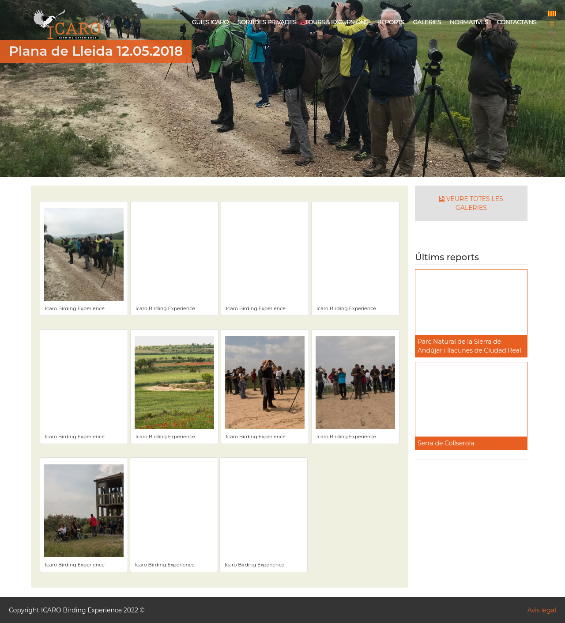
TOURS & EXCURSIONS (336, 22)
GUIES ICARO (210, 22)
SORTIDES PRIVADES (266, 22)
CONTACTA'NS (516, 22)
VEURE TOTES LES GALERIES (471, 203)
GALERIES (427, 22)
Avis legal (541, 610)
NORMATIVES (469, 22)
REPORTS (390, 22)
